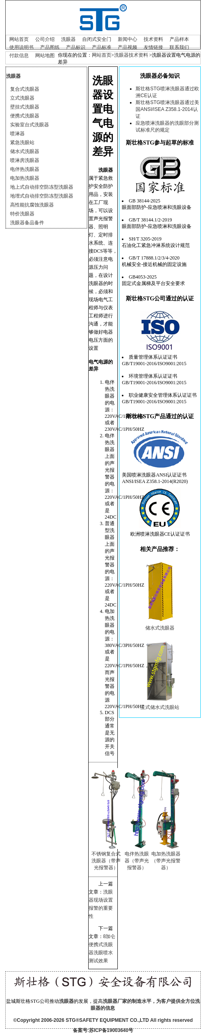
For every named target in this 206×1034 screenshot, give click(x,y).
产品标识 (75, 47)
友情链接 (153, 47)
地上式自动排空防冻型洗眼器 (41, 187)
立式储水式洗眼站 (159, 707)
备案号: (81, 1030)
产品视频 (127, 47)
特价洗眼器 (22, 214)
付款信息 (19, 55)
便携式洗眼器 (24, 116)
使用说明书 (21, 47)
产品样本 (179, 39)
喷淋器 (17, 133)
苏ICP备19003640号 (111, 1030)
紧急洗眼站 (22, 142)
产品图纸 (49, 47)
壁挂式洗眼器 (24, 107)
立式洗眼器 (22, 98)
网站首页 (19, 39)
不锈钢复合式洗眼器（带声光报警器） (106, 860)
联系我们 (179, 47)
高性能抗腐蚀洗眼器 (32, 205)
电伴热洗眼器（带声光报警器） (137, 860)
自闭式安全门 (96, 39)
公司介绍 (45, 39)
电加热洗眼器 (24, 178)
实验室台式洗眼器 (29, 125)
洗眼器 (68, 39)
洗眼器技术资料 (131, 55)
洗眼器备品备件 (27, 223)
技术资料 (153, 39)
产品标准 (101, 47)
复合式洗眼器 (24, 89)
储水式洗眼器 (24, 151)
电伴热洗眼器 (24, 169)
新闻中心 (127, 39)
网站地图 (45, 55)
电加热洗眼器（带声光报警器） (166, 860)
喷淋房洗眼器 (24, 160)
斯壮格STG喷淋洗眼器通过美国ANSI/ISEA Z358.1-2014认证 (167, 109)
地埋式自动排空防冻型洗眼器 (41, 196)
